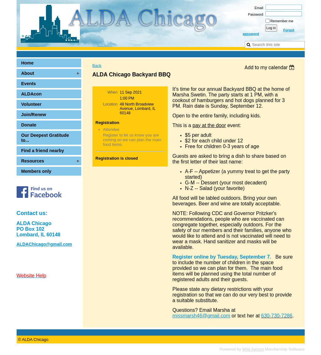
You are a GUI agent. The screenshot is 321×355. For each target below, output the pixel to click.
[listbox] (270, 67)
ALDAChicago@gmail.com (44, 244)
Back (97, 65)
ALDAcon (31, 93)
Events (28, 83)
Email (257, 8)
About (27, 73)
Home (27, 62)
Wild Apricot (253, 349)
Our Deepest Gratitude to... (45, 138)
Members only (36, 171)
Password (254, 14)
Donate (28, 124)
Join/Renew (33, 114)
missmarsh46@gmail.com (201, 315)
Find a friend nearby (42, 150)
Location (110, 104)
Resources (32, 160)
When (113, 92)
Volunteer (31, 104)
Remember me (282, 21)
